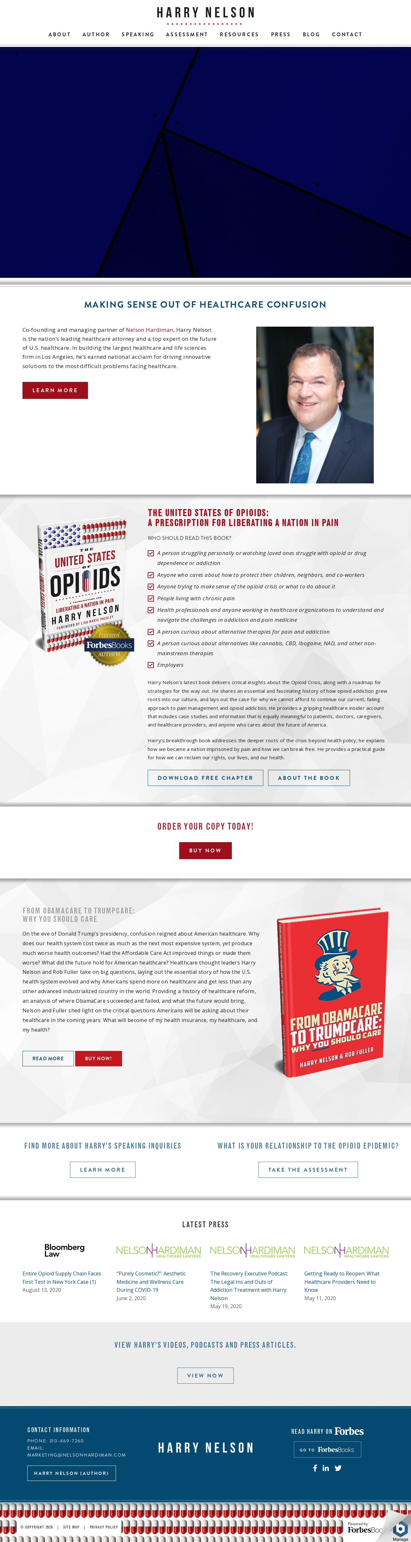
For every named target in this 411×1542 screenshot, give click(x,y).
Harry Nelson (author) (71, 1473)
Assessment (187, 34)
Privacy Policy (104, 1527)
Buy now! (98, 1058)
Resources (239, 34)
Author (96, 34)
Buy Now (205, 850)
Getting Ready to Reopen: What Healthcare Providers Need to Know (342, 1281)
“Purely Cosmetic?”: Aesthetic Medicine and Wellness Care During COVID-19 (151, 1281)
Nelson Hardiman (149, 329)
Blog (311, 34)
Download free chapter (205, 778)
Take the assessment (308, 1170)
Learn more (55, 390)
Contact (347, 34)
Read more (48, 1058)
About (59, 34)
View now (205, 1375)
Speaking (138, 34)
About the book (309, 778)
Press (281, 34)
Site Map (71, 1527)
